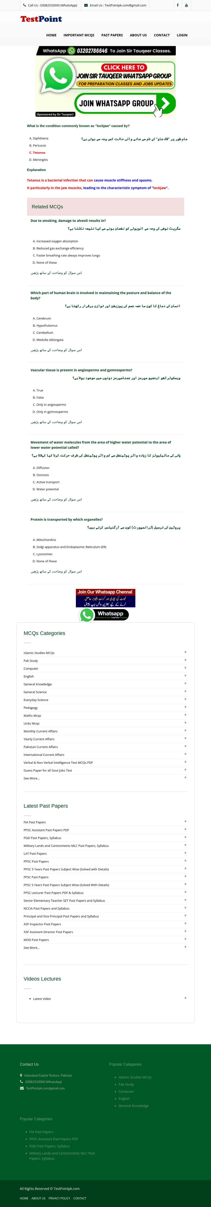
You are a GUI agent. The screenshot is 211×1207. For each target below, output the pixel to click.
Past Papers (112, 35)
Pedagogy (31, 708)
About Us (138, 35)
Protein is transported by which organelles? (67, 519)
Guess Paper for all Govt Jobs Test (48, 770)
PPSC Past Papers (36, 861)
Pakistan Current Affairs (41, 747)
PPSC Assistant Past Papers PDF (46, 830)
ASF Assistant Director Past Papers (48, 932)
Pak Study (31, 660)
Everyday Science (36, 700)
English (29, 676)
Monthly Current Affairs (41, 731)
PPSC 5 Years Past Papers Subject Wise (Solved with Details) (66, 869)
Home (51, 35)
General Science (35, 692)
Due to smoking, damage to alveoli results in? (68, 220)
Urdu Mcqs (31, 723)
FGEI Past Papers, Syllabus (42, 838)
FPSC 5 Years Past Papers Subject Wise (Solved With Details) (66, 885)
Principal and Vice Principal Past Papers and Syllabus (61, 916)
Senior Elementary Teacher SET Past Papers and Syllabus (64, 900)
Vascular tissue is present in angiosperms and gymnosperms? (81, 370)
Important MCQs (79, 35)
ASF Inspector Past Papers (42, 924)
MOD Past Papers (36, 940)
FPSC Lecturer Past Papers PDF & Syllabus (54, 893)
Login (182, 35)
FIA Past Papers (35, 822)
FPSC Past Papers (36, 877)
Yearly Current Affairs (39, 739)
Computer (31, 668)
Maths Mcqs (32, 715)
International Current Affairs (44, 755)
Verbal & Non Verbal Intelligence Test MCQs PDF (58, 762)
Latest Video (42, 999)
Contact (162, 35)
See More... (32, 778)
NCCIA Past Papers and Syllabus (46, 908)
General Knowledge (38, 684)
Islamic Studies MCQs (39, 653)
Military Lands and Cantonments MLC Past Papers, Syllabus (66, 846)
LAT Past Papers (35, 853)
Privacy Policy (59, 1198)
